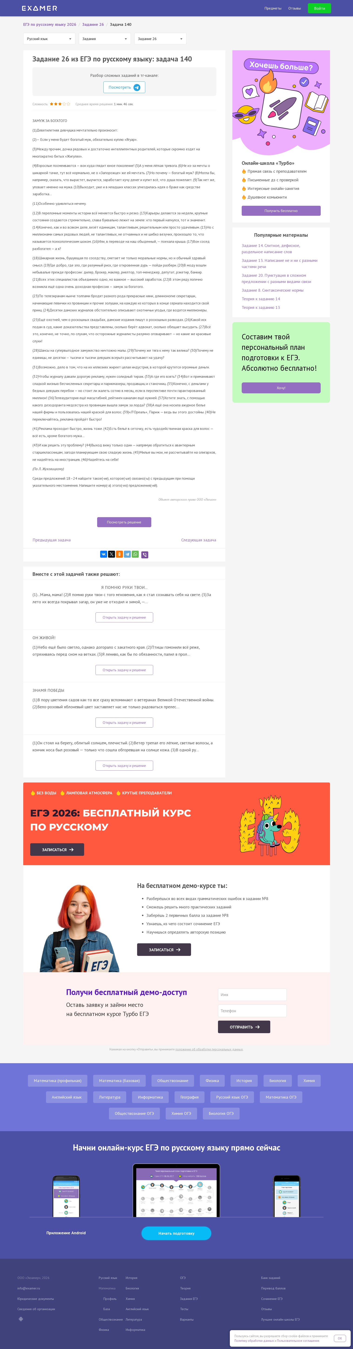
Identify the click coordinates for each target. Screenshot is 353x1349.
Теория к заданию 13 (261, 307)
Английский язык (67, 1097)
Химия (309, 1080)
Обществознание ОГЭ (134, 1113)
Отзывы (266, 1309)
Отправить (242, 1027)
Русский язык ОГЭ (232, 1097)
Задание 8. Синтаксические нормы (273, 290)
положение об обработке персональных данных (209, 1049)
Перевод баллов (273, 1288)
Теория (185, 1288)
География (189, 1097)
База (106, 1309)
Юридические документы (35, 1299)
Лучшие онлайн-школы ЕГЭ (280, 1319)
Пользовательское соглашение (298, 1341)
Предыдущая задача (52, 540)
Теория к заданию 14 (261, 298)
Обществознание (172, 1080)
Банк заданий (270, 1278)
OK (340, 1338)
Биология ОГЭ (221, 1113)
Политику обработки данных (254, 1341)
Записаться (55, 849)
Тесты (184, 1309)
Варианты (187, 1319)
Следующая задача (198, 540)
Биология (277, 1080)
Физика (212, 1080)
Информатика (150, 1097)
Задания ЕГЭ (189, 1299)
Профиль (109, 1299)
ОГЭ (183, 1278)
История (244, 1080)
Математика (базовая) (119, 1080)
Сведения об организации (36, 1309)
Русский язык (108, 1278)
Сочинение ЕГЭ (272, 1299)
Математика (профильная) (58, 1080)
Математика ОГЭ (281, 1097)
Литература (109, 1097)
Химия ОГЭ (181, 1113)
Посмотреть (124, 87)
